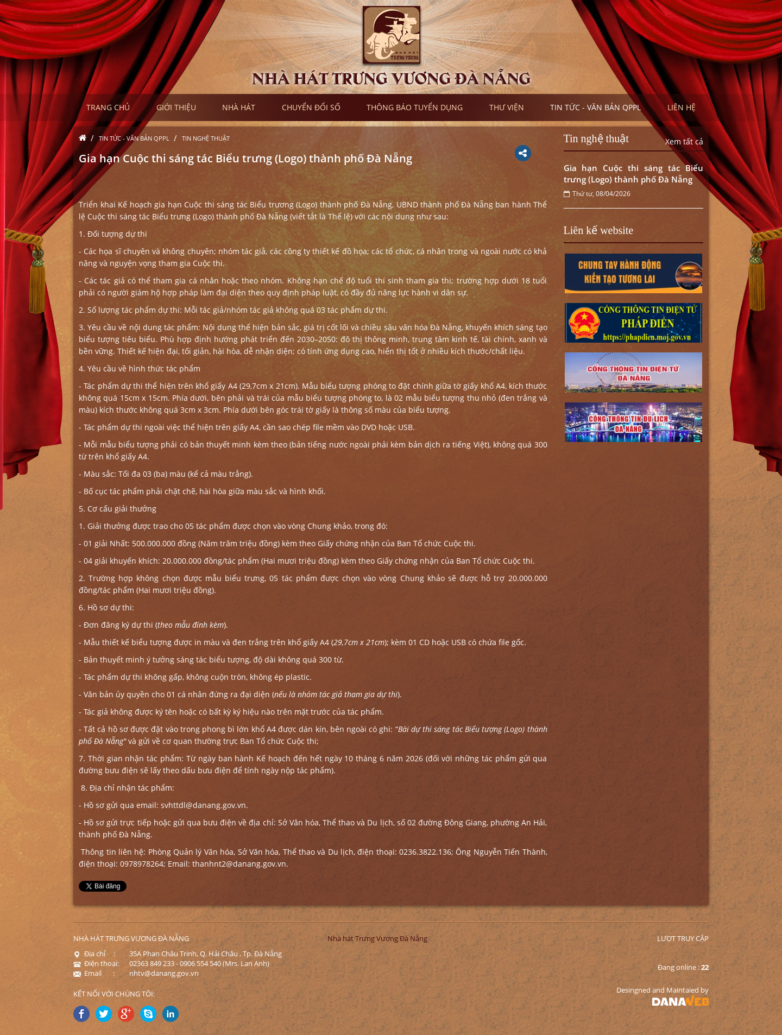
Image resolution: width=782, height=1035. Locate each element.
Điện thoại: (96, 963)
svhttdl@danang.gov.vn (203, 805)
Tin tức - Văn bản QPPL (134, 138)
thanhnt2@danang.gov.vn (239, 864)
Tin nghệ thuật (206, 138)
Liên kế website (599, 230)
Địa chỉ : (94, 953)
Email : (94, 973)
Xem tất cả (684, 141)
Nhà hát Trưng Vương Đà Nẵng (377, 938)
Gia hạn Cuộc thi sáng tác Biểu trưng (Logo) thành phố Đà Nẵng (634, 173)
